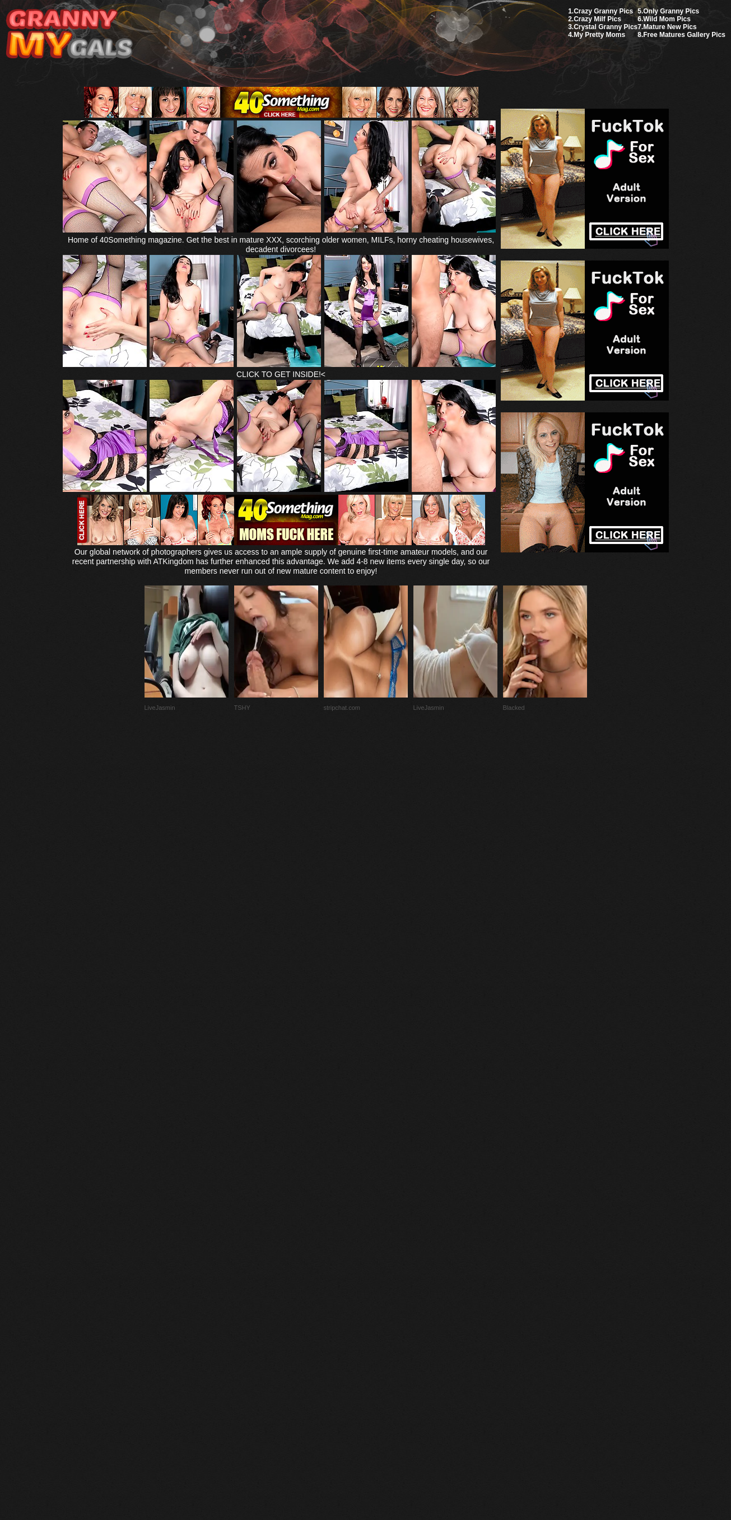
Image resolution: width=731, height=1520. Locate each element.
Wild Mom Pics (667, 19)
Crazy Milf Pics (597, 19)
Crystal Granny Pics (605, 27)
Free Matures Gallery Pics (684, 35)
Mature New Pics (669, 27)
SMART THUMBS (385, 1256)
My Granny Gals (69, 34)
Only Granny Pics (671, 11)
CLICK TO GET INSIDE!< (280, 374)
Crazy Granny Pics (603, 11)
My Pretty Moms (599, 35)
